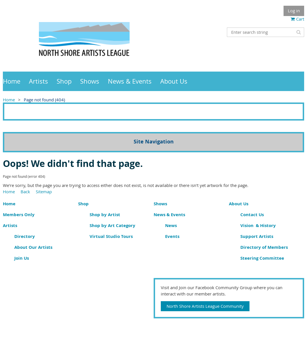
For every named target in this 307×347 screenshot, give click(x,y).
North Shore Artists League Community (205, 306)
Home (9, 99)
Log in (294, 10)
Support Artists (256, 236)
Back (25, 191)
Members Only (19, 215)
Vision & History (258, 225)
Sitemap (44, 191)
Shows (160, 204)
